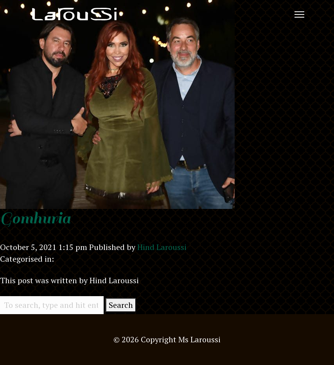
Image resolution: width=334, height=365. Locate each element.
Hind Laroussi (162, 247)
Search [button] (121, 305)
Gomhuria (35, 218)
